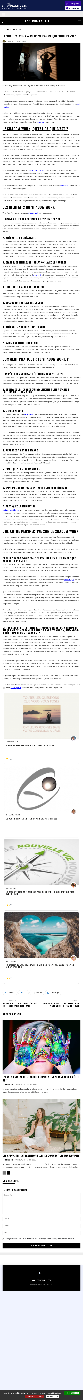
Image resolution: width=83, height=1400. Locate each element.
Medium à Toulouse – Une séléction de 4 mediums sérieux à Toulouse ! (61, 1004)
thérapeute (64, 186)
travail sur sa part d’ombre (37, 171)
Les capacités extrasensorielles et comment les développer (41, 1155)
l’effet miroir (28, 414)
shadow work (33, 213)
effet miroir (37, 275)
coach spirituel (16, 688)
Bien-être (16, 29)
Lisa (9, 41)
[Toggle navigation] (4, 14)
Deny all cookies (34, 1396)
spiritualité (40, 122)
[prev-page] (4, 1173)
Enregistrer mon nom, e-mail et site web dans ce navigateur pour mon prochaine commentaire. (40, 1239)
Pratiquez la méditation (11, 510)
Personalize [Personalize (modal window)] (52, 1396)
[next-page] (8, 1173)
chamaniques (69, 580)
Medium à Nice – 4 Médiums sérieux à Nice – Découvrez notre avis (20, 1004)
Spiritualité (8, 1084)
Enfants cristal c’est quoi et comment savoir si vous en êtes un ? (41, 1078)
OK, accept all (72, 1393)
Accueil (6, 29)
